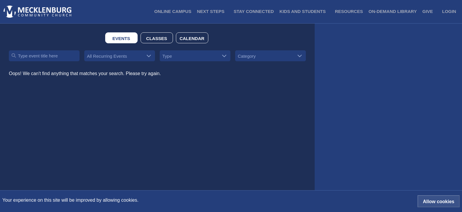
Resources (349, 11)
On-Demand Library (393, 11)
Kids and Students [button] (303, 11)
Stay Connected (254, 11)
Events (121, 38)
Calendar (191, 38)
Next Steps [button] (211, 11)
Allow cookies (438, 201)
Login (449, 11)
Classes (156, 38)
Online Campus (173, 11)
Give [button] (428, 11)
